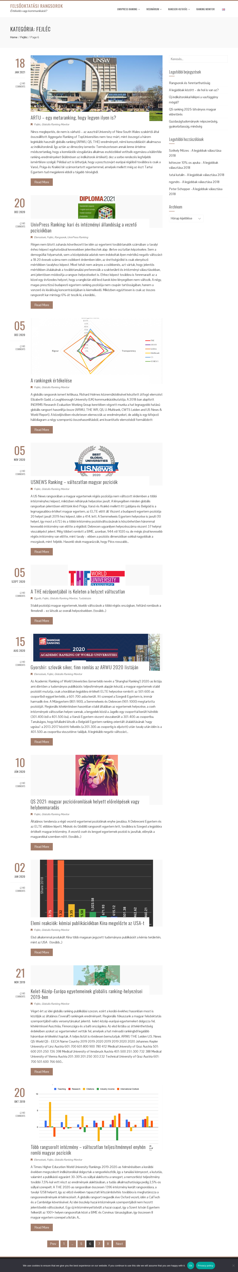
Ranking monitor (205, 9)
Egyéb (37, 598)
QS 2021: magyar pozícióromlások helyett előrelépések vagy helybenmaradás (85, 804)
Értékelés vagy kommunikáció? (28, 11)
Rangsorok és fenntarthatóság (189, 83)
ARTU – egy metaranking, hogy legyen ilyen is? (73, 117)
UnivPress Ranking (128, 9)
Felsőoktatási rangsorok (36, 5)
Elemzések (40, 237)
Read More (41, 182)
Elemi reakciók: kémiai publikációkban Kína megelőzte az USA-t (87, 923)
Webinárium (154, 9)
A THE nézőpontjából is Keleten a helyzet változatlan (78, 591)
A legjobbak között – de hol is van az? (194, 90)
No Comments (20, 85)
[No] (233, 1265)
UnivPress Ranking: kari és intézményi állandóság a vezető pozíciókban (84, 227)
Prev (53, 1244)
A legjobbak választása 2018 (205, 175)
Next (119, 1244)
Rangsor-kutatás (179, 9)
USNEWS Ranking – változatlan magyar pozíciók (74, 481)
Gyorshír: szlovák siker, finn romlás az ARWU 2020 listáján (84, 667)
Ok (190, 1265)
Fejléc (37, 124)
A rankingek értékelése (51, 380)
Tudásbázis (84, 598)
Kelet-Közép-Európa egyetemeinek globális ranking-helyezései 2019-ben (87, 993)
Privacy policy (205, 1265)
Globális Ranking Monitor (55, 124)
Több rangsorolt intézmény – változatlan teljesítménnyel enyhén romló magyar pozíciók (88, 1149)
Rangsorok (60, 237)
